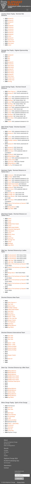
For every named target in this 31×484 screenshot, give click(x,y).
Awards (6, 455)
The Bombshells (12, 255)
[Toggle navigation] (27, 9)
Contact (6, 468)
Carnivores (10, 27)
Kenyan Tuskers (12, 320)
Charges (6, 450)
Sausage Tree (11, 105)
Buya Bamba (11, 196)
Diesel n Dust (11, 306)
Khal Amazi (11, 39)
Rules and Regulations (9, 445)
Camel (9, 36)
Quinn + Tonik (11, 316)
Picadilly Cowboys (12, 140)
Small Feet (10, 238)
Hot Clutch (10, 313)
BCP (9, 24)
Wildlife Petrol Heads (13, 224)
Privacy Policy (21, 482)
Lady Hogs (10, 260)
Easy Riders (11, 208)
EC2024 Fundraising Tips (11, 461)
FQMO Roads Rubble (13, 184)
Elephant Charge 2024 (11, 458)
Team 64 (10, 358)
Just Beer (10, 177)
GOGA (9, 222)
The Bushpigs (11, 416)
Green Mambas (12, 414)
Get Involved (7, 462)
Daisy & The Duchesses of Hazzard (17, 203)
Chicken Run (11, 41)
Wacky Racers (11, 272)
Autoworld (10, 18)
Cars (5, 454)
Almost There (11, 234)
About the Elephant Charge (10, 442)
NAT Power (10, 413)
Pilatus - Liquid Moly (13, 185)
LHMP (9, 418)
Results (6, 448)
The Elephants (11, 322)
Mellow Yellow (11, 159)
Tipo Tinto (10, 304)
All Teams (6, 452)
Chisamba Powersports (14, 229)
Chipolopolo (11, 231)
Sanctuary (10, 323)
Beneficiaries (7, 444)
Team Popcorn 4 (12, 302)
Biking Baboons (12, 156)
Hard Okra (10, 311)
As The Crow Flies (12, 318)
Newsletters (7, 465)
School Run (11, 161)
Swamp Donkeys (12, 346)
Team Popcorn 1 (12, 91)
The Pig (10, 81)
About (6, 440)
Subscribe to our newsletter (19, 472)
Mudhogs (10, 100)
